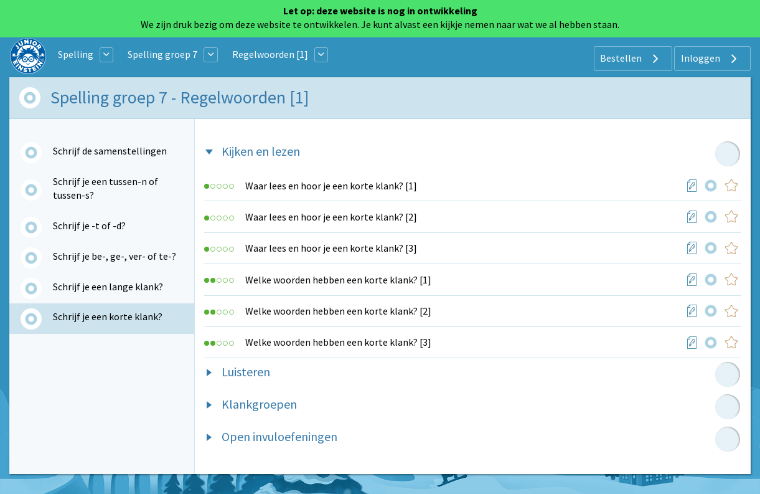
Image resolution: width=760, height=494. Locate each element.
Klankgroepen (259, 404)
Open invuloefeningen (279, 436)
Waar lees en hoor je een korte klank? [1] (331, 185)
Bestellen (631, 58)
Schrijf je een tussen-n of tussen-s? (105, 188)
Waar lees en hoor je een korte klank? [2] (331, 217)
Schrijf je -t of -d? (89, 225)
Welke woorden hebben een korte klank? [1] (338, 279)
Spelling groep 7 (162, 54)
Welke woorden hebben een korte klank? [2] (338, 311)
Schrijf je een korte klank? (107, 316)
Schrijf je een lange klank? (108, 286)
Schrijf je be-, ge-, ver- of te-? (114, 256)
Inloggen (710, 58)
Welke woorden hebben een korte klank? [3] (338, 342)
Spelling (75, 54)
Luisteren (246, 371)
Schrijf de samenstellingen (110, 151)
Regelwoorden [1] (270, 54)
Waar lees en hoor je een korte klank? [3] (331, 248)
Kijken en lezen (261, 151)
